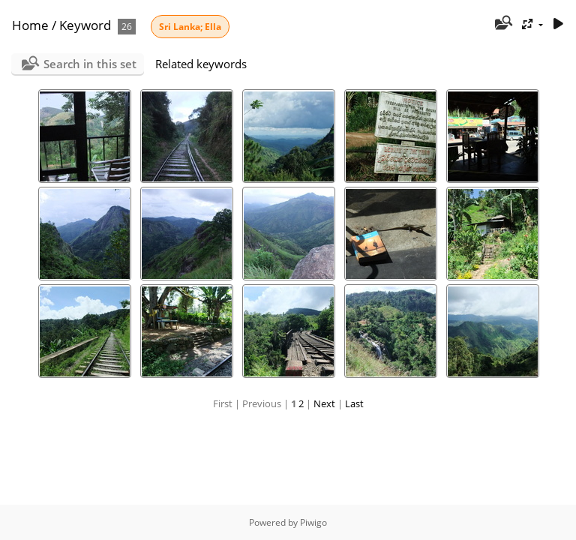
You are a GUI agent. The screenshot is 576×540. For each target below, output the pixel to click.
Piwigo (313, 522)
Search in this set (90, 63)
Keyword (85, 25)
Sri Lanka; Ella (190, 26)
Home (30, 25)
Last (354, 403)
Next (324, 403)
